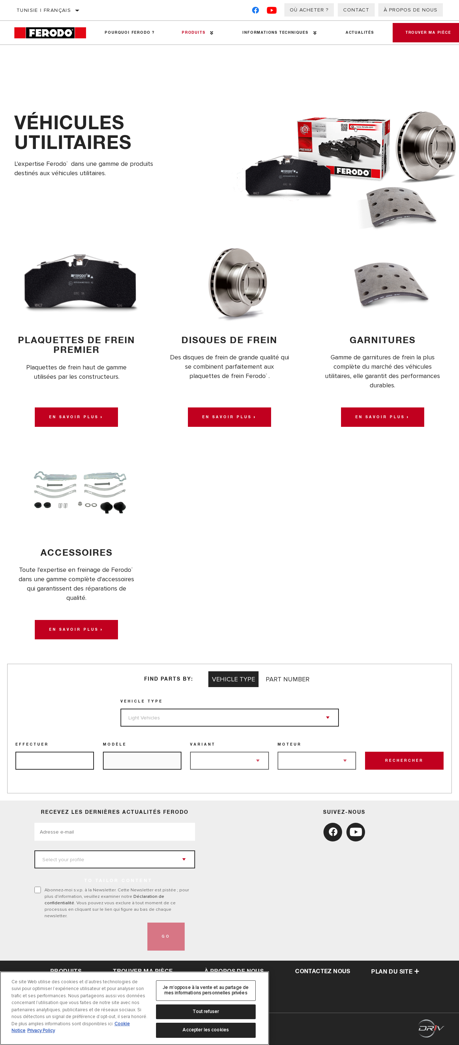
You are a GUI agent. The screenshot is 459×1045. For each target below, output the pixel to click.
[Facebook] (255, 12)
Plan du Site (395, 972)
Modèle (115, 745)
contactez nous (322, 972)
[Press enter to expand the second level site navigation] (211, 33)
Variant (203, 745)
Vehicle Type (141, 702)
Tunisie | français (43, 10)
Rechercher (404, 761)
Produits (192, 32)
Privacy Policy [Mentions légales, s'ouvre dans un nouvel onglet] (41, 1031)
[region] (134, 1008)
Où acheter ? (309, 10)
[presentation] (88, 937)
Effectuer (32, 745)
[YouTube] (272, 12)
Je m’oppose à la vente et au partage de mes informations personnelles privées (206, 990)
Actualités (357, 32)
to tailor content (118, 881)
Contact (356, 10)
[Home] (52, 32)
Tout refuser (206, 1011)
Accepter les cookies (206, 1030)
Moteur (290, 745)
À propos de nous (410, 10)
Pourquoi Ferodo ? (129, 32)
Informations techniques (273, 32)
